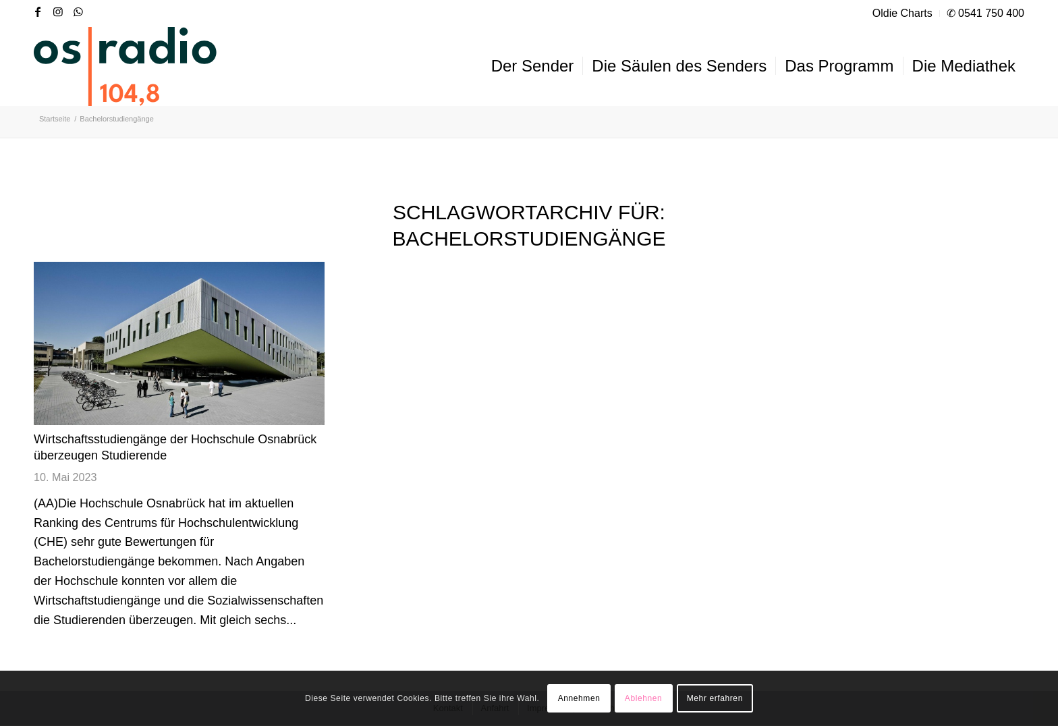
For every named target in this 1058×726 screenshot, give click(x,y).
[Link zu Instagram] (58, 11)
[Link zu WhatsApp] (78, 11)
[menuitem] (903, 13)
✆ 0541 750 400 (985, 13)
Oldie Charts (902, 13)
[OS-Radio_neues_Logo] (125, 66)
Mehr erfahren (715, 698)
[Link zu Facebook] (38, 11)
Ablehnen (644, 698)
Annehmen (579, 698)
